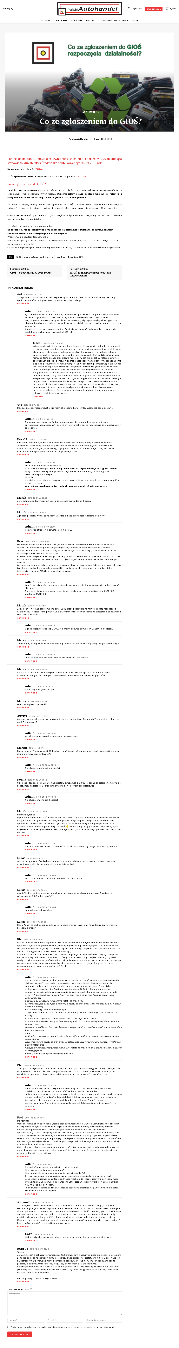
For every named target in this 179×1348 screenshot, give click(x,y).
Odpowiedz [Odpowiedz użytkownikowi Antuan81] (23, 1226)
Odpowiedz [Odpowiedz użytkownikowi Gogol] (31, 1241)
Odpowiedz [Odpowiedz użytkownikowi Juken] (39, 396)
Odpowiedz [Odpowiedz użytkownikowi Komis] (23, 789)
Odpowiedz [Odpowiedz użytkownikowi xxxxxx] (23, 725)
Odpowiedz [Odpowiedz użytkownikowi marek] (23, 504)
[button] (9, 9)
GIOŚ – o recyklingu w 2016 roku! (30, 272)
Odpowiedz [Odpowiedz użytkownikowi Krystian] (23, 574)
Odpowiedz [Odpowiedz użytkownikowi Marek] (23, 836)
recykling (60, 257)
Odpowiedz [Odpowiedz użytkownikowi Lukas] (23, 868)
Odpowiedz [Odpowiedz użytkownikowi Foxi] (23, 1156)
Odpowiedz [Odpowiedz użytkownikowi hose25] (23, 455)
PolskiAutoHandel (78, 139)
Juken (37, 343)
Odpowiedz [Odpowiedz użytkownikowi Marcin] (23, 757)
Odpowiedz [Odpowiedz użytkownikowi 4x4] (23, 304)
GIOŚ (18, 257)
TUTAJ (39, 169)
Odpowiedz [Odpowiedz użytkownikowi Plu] (23, 970)
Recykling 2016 (76, 257)
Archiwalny (90, 112)
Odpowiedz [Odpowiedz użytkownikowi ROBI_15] (23, 1282)
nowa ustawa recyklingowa (38, 257)
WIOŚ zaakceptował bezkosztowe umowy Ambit (90, 274)
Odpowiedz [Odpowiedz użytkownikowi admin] (31, 335)
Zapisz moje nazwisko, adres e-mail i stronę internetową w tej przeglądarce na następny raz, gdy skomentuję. (63, 1327)
